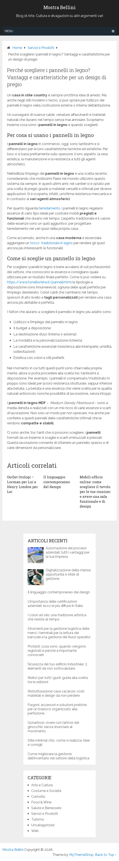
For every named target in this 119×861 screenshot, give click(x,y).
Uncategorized (42, 825)
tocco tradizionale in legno (51, 243)
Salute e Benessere (46, 808)
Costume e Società (46, 791)
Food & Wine (41, 802)
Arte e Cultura (42, 785)
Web (35, 831)
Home (17, 48)
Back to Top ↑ (106, 855)
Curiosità (38, 797)
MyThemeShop (81, 855)
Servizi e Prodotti (41, 48)
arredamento (50, 208)
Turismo (37, 819)
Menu (9, 31)
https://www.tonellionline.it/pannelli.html (39, 282)
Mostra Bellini (59, 7)
